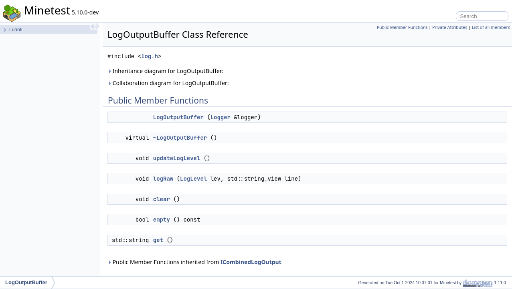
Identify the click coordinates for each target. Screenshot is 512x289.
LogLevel (193, 178)
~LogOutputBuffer (180, 137)
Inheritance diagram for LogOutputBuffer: (165, 71)
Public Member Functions (402, 27)
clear (161, 199)
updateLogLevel (176, 158)
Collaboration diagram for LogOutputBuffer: (168, 83)
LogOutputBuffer (178, 117)
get (158, 240)
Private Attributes (449, 27)
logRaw (163, 178)
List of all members (491, 27)
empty (161, 219)
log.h (149, 56)
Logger (220, 117)
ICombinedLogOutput (251, 262)
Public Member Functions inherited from (194, 262)
